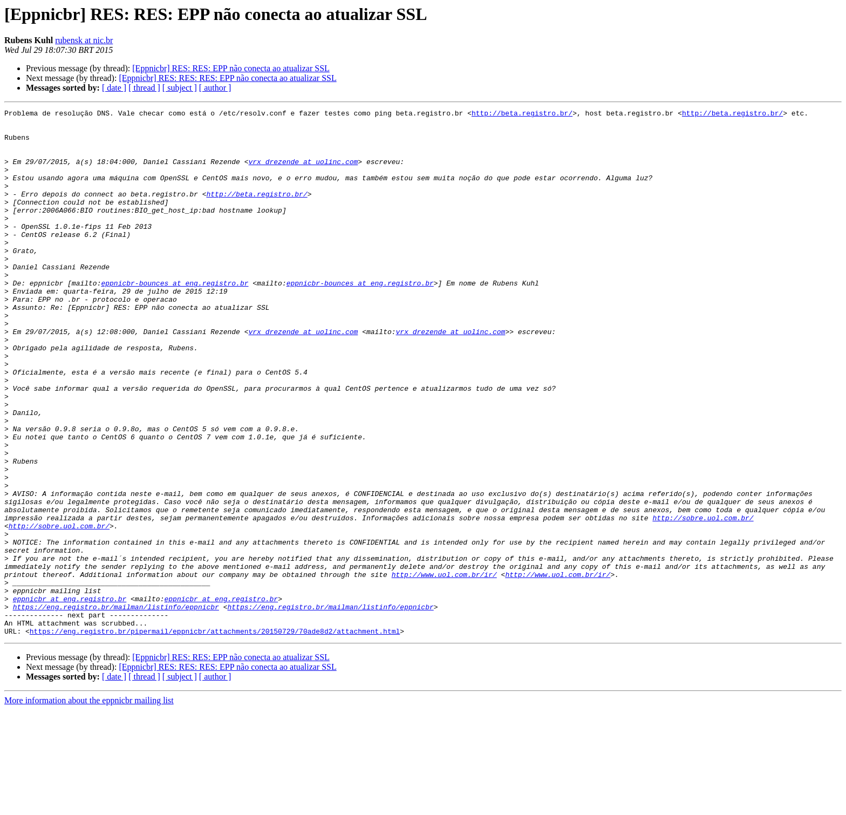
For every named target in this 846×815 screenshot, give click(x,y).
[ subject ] (179, 87)
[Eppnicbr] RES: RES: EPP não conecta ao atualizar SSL (231, 68)
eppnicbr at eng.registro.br (70, 697)
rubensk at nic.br (84, 40)
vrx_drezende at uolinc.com (303, 173)
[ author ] (215, 87)
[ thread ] (144, 87)
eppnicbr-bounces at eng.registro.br (174, 318)
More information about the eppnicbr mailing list (89, 805)
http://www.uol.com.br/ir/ (444, 668)
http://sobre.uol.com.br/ (702, 600)
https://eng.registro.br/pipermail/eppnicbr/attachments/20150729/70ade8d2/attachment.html (215, 736)
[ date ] (114, 87)
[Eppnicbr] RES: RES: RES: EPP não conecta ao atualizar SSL (227, 78)
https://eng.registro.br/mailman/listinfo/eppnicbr (116, 707)
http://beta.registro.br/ (522, 114)
